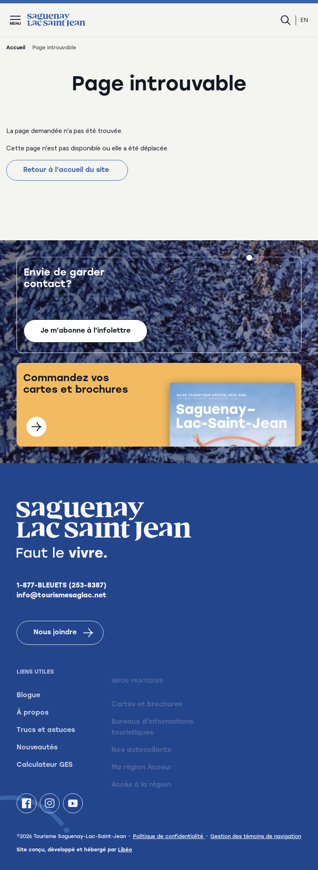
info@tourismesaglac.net (61, 608)
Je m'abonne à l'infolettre (85, 332)
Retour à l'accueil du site (67, 170)
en (304, 20)
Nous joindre (63, 645)
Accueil (15, 48)
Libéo (125, 850)
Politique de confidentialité (169, 836)
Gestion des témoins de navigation (255, 836)
